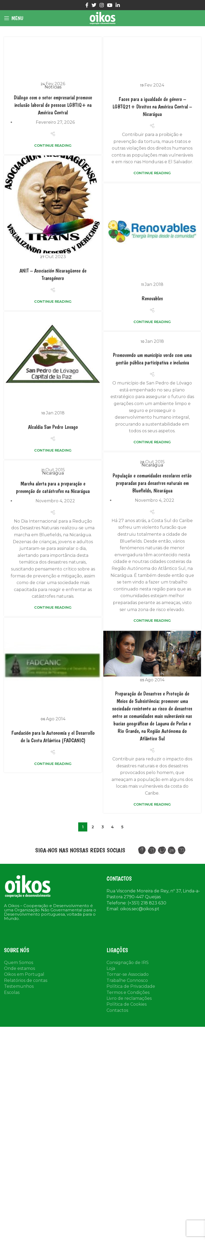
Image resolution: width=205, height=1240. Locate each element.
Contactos (117, 1010)
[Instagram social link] (101, 5)
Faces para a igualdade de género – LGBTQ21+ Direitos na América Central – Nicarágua (152, 106)
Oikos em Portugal (24, 974)
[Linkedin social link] (117, 5)
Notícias (53, 87)
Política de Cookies (127, 1004)
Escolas (11, 992)
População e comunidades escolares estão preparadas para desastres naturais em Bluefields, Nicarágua (93, 488)
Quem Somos (18, 962)
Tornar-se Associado (128, 974)
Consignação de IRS (128, 962)
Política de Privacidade (131, 986)
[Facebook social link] (87, 5)
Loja (111, 968)
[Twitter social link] (94, 5)
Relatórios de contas (25, 980)
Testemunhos (19, 986)
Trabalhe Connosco (127, 980)
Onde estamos (19, 968)
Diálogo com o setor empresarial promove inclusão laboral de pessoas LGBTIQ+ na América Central (53, 105)
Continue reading (53, 145)
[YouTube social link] (109, 5)
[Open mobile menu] (13, 18)
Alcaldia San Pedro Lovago (53, 427)
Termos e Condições (128, 992)
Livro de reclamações (129, 998)
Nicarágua (93, 469)
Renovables (152, 298)
